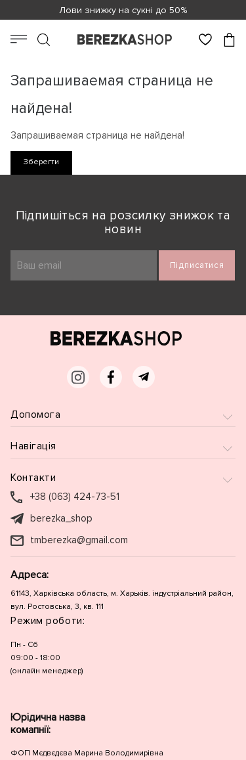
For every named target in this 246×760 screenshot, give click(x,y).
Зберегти (41, 162)
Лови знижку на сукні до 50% (123, 10)
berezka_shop (61, 518)
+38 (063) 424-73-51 (74, 497)
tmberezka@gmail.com (79, 540)
